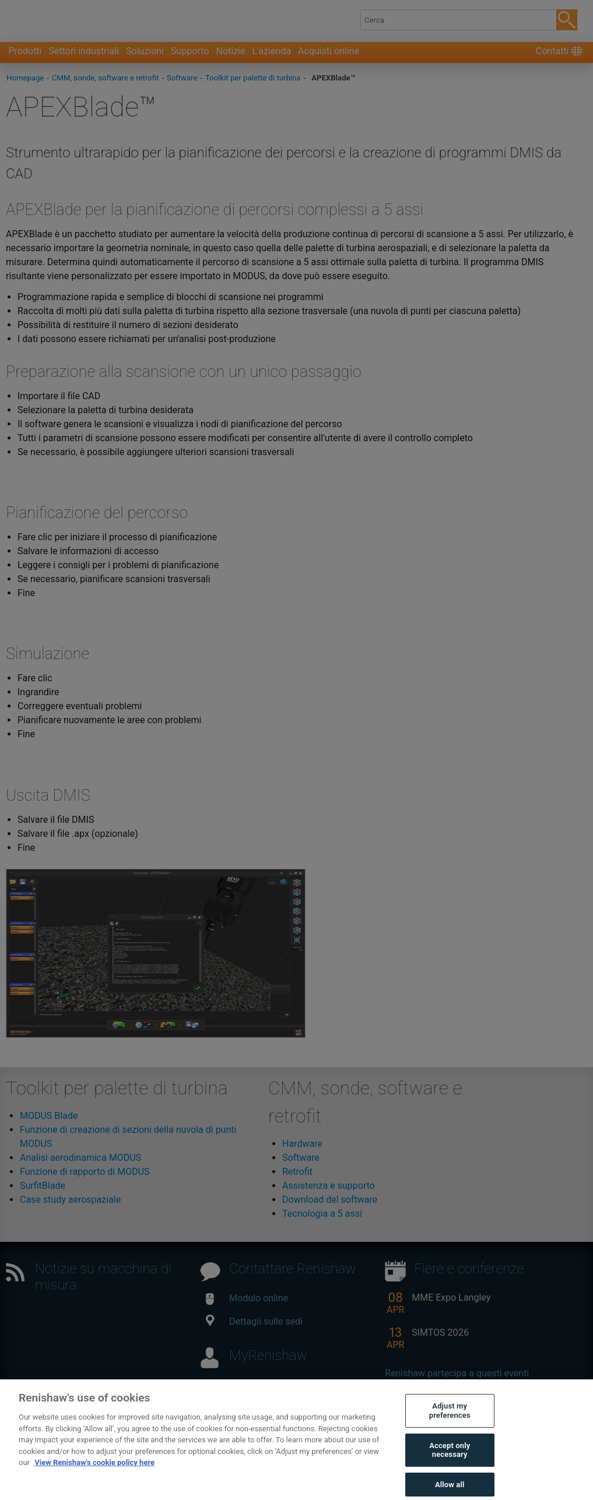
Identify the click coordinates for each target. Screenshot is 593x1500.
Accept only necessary (449, 1459)
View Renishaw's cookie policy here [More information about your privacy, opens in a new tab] (94, 1471)
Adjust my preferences (450, 1419)
